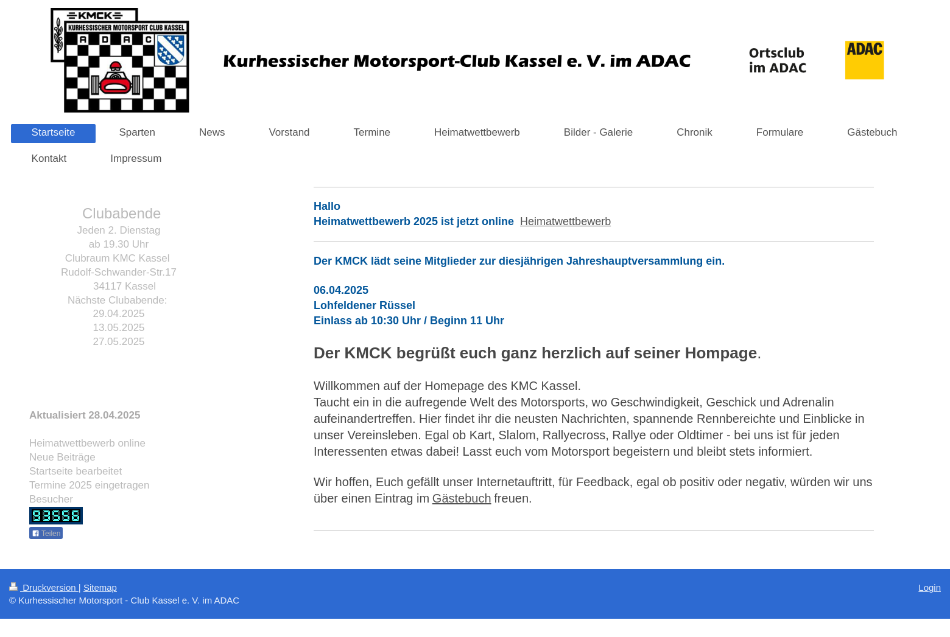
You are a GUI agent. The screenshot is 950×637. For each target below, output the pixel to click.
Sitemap (100, 587)
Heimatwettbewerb (565, 221)
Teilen (46, 533)
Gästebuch (461, 498)
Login (929, 587)
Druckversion (44, 587)
